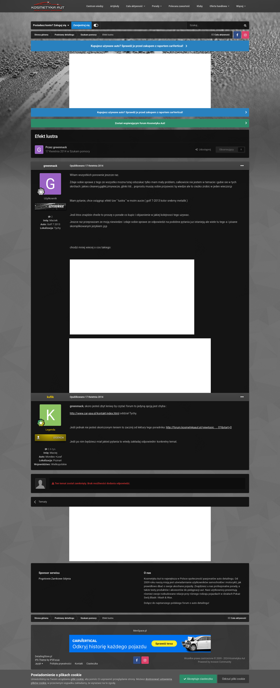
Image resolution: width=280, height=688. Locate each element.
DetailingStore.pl (43, 656)
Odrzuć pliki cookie (233, 678)
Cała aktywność (161, 9)
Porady (182, 9)
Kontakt (79, 663)
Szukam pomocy (80, 151)
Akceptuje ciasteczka (198, 678)
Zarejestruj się (81, 25)
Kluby (226, 9)
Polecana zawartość (205, 9)
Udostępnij (203, 149)
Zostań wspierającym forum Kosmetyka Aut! (140, 123)
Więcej (240, 9)
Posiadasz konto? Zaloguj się (51, 25)
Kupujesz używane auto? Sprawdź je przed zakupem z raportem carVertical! (137, 46)
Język (39, 663)
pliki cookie (77, 679)
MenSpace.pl (140, 630)
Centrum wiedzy (121, 9)
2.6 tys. (50, 449)
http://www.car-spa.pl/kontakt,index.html (94, 413)
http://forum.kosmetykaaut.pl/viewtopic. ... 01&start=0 (199, 427)
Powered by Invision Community (214, 662)
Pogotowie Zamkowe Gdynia (55, 578)
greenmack (60, 147)
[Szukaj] (205, 25)
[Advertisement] (140, 81)
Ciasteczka (92, 663)
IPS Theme (40, 660)
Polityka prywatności (60, 663)
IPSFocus (55, 660)
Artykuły (141, 9)
